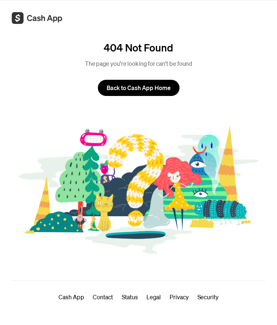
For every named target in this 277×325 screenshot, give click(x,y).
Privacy (179, 297)
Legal (153, 297)
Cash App (71, 297)
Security (208, 297)
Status (130, 297)
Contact (103, 297)
